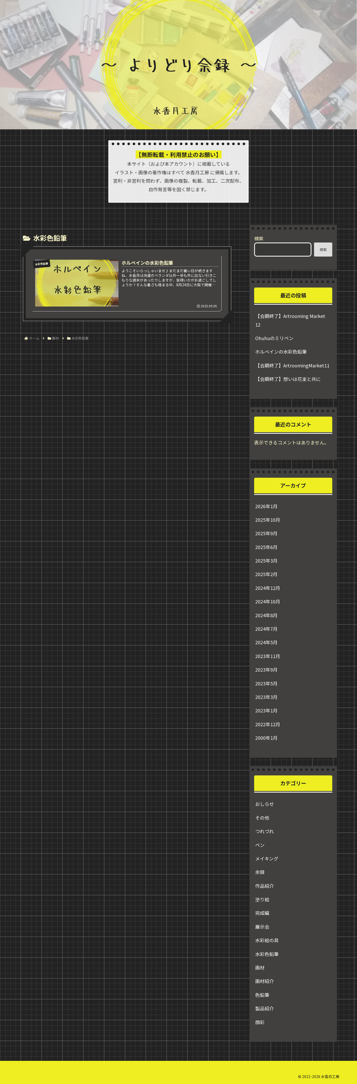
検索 (259, 238)
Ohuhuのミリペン (274, 338)
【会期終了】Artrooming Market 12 (290, 320)
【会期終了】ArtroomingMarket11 (292, 365)
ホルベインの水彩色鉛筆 (281, 351)
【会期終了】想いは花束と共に (288, 378)
